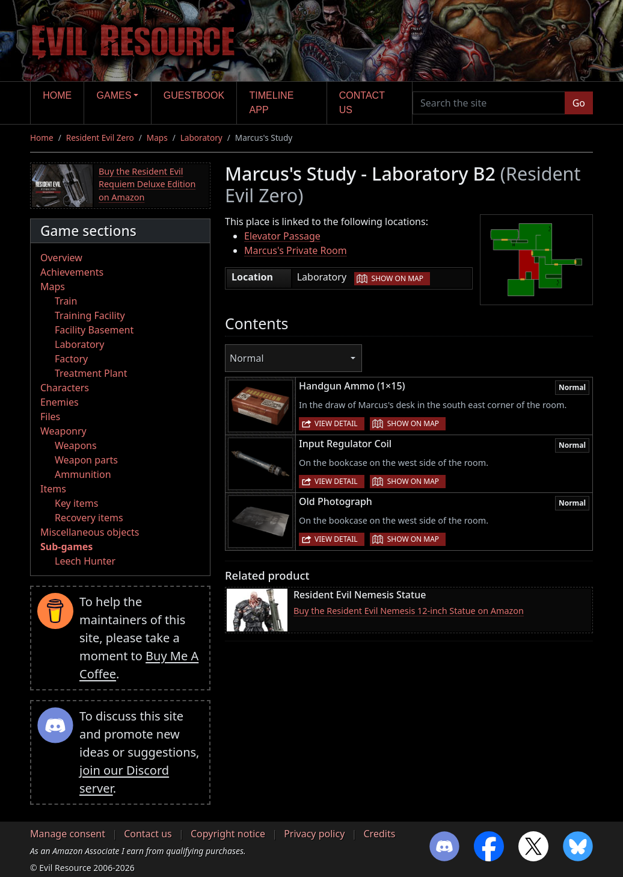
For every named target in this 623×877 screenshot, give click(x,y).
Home (57, 95)
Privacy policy (314, 833)
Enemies (59, 402)
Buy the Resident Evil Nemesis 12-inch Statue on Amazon (408, 610)
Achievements (71, 272)
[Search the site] (489, 102)
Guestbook (194, 95)
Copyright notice (228, 833)
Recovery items (89, 517)
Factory (71, 358)
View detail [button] (336, 423)
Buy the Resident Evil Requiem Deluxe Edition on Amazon (147, 184)
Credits (379, 833)
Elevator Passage (282, 236)
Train (66, 301)
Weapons (76, 445)
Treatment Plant (91, 373)
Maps (157, 137)
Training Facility (90, 315)
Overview (61, 257)
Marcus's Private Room (295, 250)
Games (114, 95)
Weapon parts (86, 459)
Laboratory (201, 137)
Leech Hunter (85, 561)
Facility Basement (94, 329)
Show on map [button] (397, 278)
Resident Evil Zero (100, 137)
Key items (76, 503)
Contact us (362, 102)
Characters (64, 387)
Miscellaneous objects (89, 532)
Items (53, 488)
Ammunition (83, 474)
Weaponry (63, 431)
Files (50, 416)
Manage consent (67, 833)
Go (578, 103)
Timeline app (272, 102)
